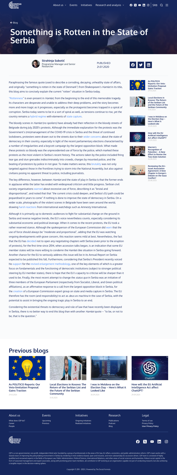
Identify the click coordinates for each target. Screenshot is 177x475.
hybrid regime (38, 116)
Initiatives (86, 5)
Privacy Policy (147, 423)
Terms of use (147, 420)
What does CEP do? (17, 420)
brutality (96, 164)
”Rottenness (16, 98)
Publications (114, 420)
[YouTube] (139, 5)
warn (109, 227)
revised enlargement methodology (50, 263)
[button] (133, 65)
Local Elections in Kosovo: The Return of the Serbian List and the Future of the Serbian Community (158, 102)
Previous (45, 423)
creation (18, 291)
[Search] (161, 5)
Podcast (112, 423)
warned (38, 188)
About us (60, 5)
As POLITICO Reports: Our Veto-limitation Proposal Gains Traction (157, 84)
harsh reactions (28, 207)
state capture (74, 116)
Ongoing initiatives (83, 420)
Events (73, 5)
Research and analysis (110, 5)
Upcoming (46, 420)
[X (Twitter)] (135, 5)
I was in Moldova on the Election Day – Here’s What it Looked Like (157, 120)
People (12, 426)
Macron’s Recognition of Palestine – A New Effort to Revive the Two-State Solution (157, 152)
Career (11, 423)
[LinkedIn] (144, 5)
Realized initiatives (83, 423)
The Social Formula (103, 469)
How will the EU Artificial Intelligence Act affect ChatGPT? (158, 135)
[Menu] (167, 5)
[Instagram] (148, 5)
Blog (111, 426)
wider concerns (92, 136)
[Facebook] (131, 5)
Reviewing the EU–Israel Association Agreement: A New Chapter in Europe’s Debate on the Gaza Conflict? (157, 172)
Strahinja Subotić (53, 60)
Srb (154, 5)
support (17, 263)
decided (31, 241)
